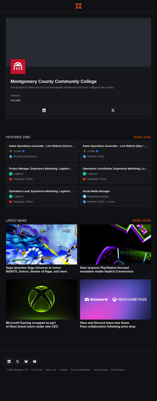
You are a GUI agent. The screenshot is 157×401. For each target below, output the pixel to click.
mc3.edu (16, 100)
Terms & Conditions (80, 370)
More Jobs (142, 137)
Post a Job (50, 370)
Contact (63, 370)
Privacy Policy (100, 370)
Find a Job (37, 370)
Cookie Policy (117, 370)
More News (142, 220)
